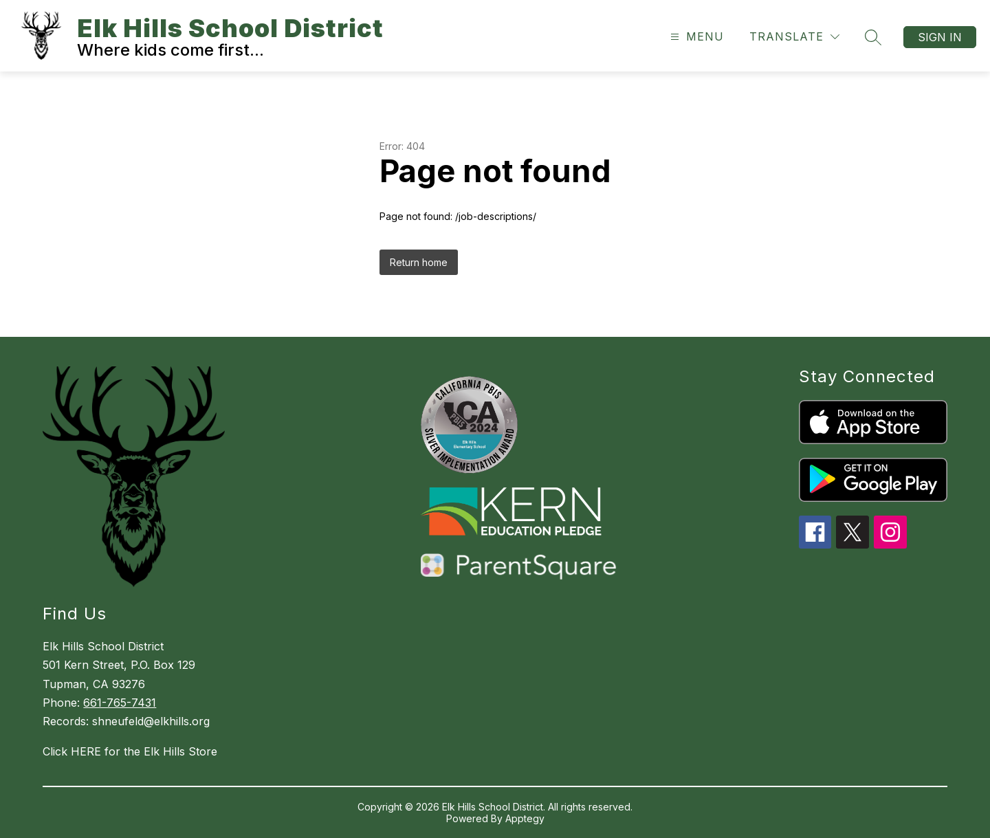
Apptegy (524, 818)
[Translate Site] (794, 36)
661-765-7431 (119, 702)
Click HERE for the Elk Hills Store (130, 751)
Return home (419, 262)
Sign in (940, 37)
